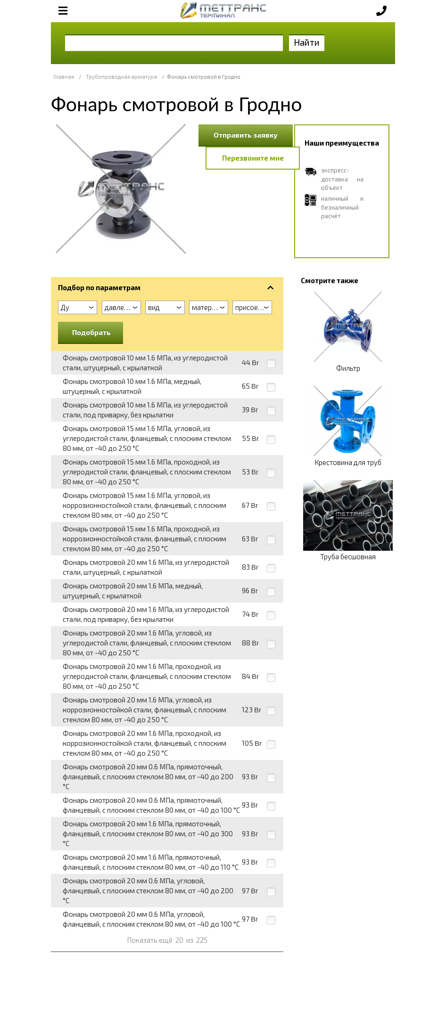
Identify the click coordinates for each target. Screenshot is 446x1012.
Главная (63, 76)
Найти (307, 42)
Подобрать (91, 332)
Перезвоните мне (253, 158)
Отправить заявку (246, 135)
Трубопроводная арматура (121, 76)
